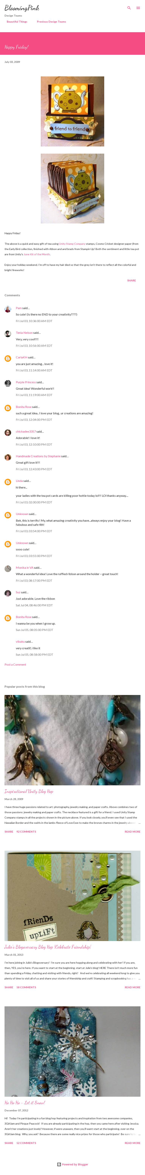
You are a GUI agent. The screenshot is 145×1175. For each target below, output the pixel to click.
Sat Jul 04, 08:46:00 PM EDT (34, 605)
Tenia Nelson (24, 332)
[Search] (129, 7)
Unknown (22, 514)
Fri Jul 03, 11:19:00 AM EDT (34, 395)
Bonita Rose (24, 406)
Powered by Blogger (72, 1164)
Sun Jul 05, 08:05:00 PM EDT (34, 630)
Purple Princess (26, 382)
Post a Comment (15, 664)
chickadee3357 (26, 431)
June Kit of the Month (37, 254)
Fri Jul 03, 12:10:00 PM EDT (34, 444)
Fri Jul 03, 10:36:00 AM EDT (34, 321)
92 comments (26, 831)
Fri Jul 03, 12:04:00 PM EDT (34, 419)
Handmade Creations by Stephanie (38, 456)
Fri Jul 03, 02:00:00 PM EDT (34, 502)
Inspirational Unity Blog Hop (29, 791)
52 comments (26, 1143)
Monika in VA (24, 567)
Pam (19, 308)
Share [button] (131, 280)
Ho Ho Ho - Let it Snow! (25, 1102)
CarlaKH (21, 357)
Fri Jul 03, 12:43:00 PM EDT (34, 469)
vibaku (20, 641)
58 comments (26, 987)
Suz (18, 592)
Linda (19, 480)
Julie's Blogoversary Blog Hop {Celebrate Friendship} (48, 947)
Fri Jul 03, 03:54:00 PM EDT (34, 531)
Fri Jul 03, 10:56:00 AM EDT (34, 345)
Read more (132, 831)
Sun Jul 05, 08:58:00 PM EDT (34, 654)
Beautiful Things (15, 21)
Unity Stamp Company (72, 243)
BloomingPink (22, 8)
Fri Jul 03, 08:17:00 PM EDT (34, 580)
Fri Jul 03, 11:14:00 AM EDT (34, 370)
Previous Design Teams (49, 21)
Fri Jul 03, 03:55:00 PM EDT (34, 556)
